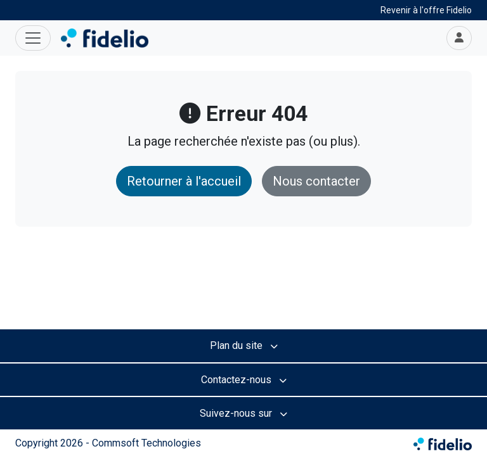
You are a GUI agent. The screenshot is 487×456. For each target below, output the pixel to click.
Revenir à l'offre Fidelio (426, 10)
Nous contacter (316, 181)
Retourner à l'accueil (184, 181)
